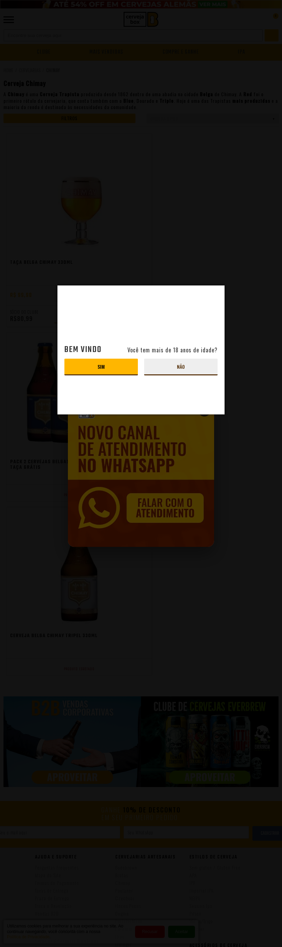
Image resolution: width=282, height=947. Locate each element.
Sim (101, 366)
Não (181, 366)
